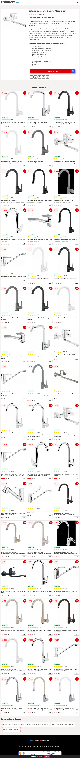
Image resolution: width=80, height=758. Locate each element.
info (24, 127)
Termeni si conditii (25, 746)
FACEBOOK (34, 741)
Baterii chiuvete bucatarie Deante (14, 725)
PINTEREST (44, 741)
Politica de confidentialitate (40, 746)
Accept (47, 756)
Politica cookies (55, 746)
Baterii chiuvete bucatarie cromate (63, 725)
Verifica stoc (61, 71)
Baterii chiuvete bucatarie (11, 730)
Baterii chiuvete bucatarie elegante (38, 725)
